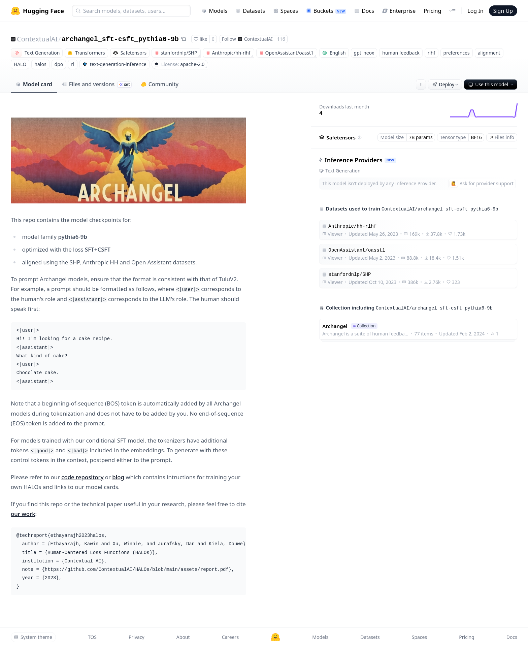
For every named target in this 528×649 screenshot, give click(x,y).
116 (281, 39)
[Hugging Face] (275, 637)
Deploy (445, 84)
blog (118, 477)
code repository (82, 477)
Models (214, 10)
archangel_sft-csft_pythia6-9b (120, 39)
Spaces (285, 10)
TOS (92, 637)
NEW (390, 160)
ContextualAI (37, 38)
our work (23, 514)
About (183, 637)
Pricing (432, 10)
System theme (33, 637)
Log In (475, 10)
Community (159, 84)
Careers (230, 637)
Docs (364, 10)
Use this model (491, 84)
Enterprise (399, 10)
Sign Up (503, 10)
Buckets (326, 10)
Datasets (250, 10)
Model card (33, 84)
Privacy (136, 637)
